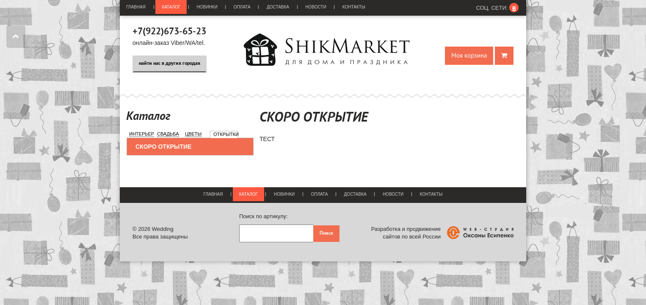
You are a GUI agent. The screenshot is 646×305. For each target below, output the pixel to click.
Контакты (353, 7)
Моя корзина (469, 55)
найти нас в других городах (169, 63)
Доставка (278, 7)
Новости (315, 7)
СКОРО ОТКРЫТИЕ (163, 146)
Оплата (242, 7)
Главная (136, 7)
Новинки (207, 7)
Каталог (171, 7)
